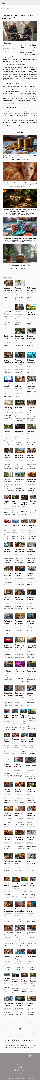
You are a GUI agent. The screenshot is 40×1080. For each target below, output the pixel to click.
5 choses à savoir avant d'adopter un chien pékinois (19, 624)
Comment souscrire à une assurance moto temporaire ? (31, 1006)
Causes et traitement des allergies (31, 815)
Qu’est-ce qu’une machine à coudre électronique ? (31, 864)
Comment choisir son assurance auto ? (17, 767)
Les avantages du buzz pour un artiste (31, 599)
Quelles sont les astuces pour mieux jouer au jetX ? (8, 624)
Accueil (3, 8)
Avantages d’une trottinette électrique (30, 696)
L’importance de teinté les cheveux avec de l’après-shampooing (20, 183)
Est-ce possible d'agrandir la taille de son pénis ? (19, 1040)
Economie (20, 1061)
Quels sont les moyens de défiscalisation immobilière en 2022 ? (20, 156)
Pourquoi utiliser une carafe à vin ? (19, 791)
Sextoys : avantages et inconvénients (8, 766)
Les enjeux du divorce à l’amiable (8, 935)
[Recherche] (18, 1055)
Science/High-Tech (20, 1070)
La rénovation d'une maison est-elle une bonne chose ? (19, 696)
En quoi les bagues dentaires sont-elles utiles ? (20, 816)
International (20, 1064)
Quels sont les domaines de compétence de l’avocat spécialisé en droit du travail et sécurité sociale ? (20, 210)
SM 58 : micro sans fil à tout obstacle (31, 959)
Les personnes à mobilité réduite (11, 45)
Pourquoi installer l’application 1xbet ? (24, 505)
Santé (20, 1067)
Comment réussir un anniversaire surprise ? (7, 792)
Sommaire (7, 43)
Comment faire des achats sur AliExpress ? (31, 671)
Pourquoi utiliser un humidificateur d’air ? (20, 265)
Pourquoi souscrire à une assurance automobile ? (20, 912)
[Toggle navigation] (3, 2)
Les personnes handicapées (9, 48)
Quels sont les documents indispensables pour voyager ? (8, 864)
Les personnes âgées (8, 51)
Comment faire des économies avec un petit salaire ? (19, 552)
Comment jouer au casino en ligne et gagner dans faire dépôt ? (20, 238)
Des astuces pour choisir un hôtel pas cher (8, 815)
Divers (8, 8)
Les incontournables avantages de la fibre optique (20, 672)
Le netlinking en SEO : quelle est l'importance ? (8, 672)
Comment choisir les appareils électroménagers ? (30, 768)
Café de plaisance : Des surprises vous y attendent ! (31, 792)
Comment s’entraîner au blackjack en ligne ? (8, 840)
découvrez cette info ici (9, 73)
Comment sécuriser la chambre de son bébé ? (7, 600)
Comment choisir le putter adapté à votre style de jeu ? (31, 315)
